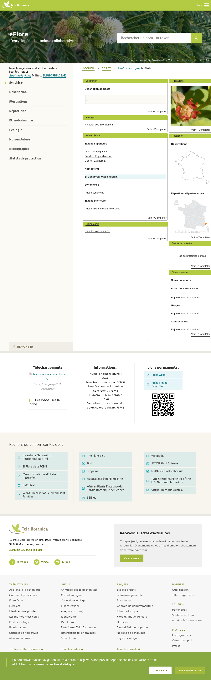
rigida (27, 75)
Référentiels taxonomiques (78, 632)
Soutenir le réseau (184, 615)
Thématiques (18, 584)
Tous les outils (70, 649)
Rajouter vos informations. (99, 124)
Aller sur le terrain (20, 638)
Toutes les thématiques (24, 649)
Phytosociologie (19, 622)
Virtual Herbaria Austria (165, 490)
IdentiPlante (69, 616)
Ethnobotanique (21, 120)
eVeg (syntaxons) (72, 611)
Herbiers (14, 606)
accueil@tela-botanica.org (25, 549)
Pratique (178, 629)
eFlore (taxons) (70, 606)
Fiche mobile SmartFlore (157, 384)
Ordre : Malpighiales (96, 151)
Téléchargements (183, 595)
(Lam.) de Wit (151, 60)
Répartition (17, 111)
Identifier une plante (22, 611)
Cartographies (181, 635)
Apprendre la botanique (24, 589)
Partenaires (179, 609)
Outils (66, 584)
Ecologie (15, 130)
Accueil (88, 68)
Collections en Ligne (74, 600)
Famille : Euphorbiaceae (98, 156)
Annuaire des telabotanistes (79, 589)
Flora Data (16, 600)
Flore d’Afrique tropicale (132, 627)
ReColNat (26, 485)
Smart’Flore (68, 638)
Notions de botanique (131, 632)
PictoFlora (67, 622)
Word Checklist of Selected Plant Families (41, 494)
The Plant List (93, 456)
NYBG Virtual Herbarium (165, 471)
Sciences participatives (23, 632)
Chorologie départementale (135, 606)
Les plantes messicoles (24, 616)
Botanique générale (130, 595)
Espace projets (126, 589)
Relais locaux (17, 627)
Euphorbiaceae (54, 75)
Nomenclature (19, 139)
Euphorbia (16, 75)
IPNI (87, 463)
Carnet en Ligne (71, 595)
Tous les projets (127, 649)
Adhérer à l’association (187, 620)
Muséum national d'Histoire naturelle (38, 476)
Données (178, 584)
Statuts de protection (25, 158)
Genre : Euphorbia (95, 160)
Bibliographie (19, 149)
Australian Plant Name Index (103, 479)
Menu (203, 5)
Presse (176, 646)
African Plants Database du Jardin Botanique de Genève (103, 488)
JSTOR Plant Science (162, 463)
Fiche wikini (156, 375)
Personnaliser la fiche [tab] (44, 402)
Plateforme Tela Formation (78, 627)
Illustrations (18, 101)
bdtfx (106, 68)
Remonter (23, 346)
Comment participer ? (23, 595)
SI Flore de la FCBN (32, 466)
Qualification (180, 589)
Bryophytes (124, 600)
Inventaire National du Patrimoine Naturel (35, 457)
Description (18, 92)
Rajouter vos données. (97, 231)
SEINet (89, 498)
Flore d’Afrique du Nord (132, 616)
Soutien (178, 604)
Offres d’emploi (182, 640)
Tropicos (90, 471)
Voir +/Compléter (157, 111)
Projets (122, 584)
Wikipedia (155, 456)
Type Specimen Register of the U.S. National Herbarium (169, 480)
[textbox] (154, 38)
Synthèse (16, 82)
